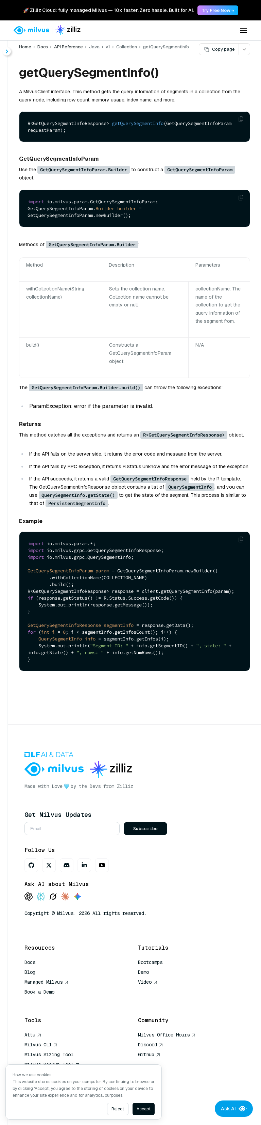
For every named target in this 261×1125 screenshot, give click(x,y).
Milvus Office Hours (167, 1035)
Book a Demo (39, 992)
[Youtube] (102, 865)
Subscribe (145, 828)
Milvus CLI (41, 1045)
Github (149, 1054)
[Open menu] (243, 30)
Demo (143, 972)
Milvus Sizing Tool (48, 1054)
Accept (144, 1109)
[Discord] (66, 865)
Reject (117, 1109)
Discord (150, 1045)
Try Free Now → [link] (218, 10)
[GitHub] (31, 865)
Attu (32, 1035)
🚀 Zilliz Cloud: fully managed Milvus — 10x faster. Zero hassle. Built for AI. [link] (108, 10)
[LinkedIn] (84, 865)
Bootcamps (150, 962)
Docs (42, 47)
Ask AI (234, 1109)
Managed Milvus (46, 982)
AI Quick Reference (48, 1002)
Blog (29, 972)
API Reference (68, 47)
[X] (49, 865)
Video (148, 982)
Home (25, 47)
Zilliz (125, 786)
